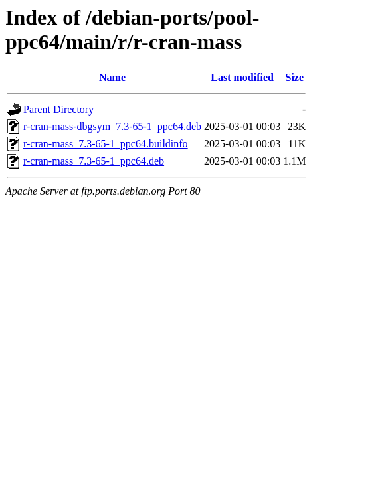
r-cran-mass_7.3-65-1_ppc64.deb (93, 161)
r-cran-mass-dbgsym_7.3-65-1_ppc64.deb (112, 126)
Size (295, 77)
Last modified (242, 77)
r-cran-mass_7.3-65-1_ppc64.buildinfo (105, 143)
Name (112, 77)
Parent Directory (58, 109)
